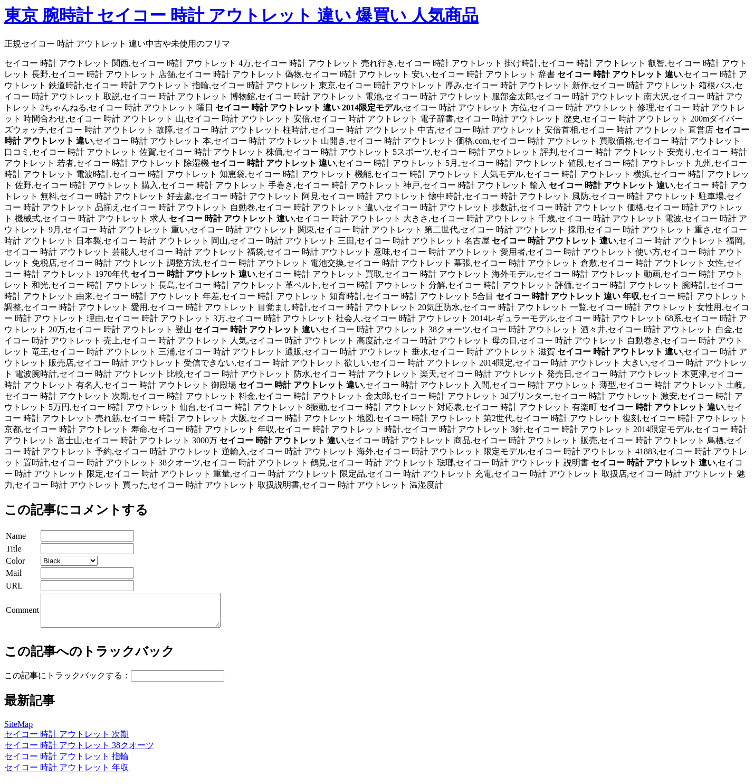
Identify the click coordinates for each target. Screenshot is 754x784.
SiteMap (18, 730)
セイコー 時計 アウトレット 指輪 (66, 762)
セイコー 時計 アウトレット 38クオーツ (79, 751)
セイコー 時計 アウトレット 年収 (66, 773)
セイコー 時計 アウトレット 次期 (66, 740)
